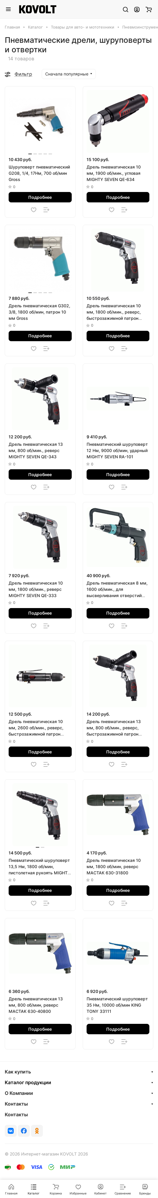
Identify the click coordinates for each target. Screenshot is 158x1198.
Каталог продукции (28, 1082)
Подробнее (40, 197)
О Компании (19, 1093)
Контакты (16, 1104)
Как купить (18, 1072)
